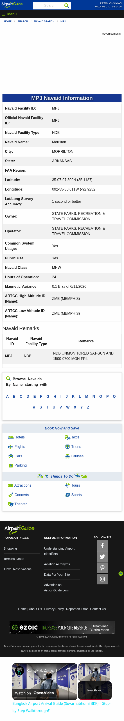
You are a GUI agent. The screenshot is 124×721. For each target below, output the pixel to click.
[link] (19, 670)
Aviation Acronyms (57, 564)
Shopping (10, 548)
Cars (15, 456)
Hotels (16, 437)
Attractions (19, 485)
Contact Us (98, 609)
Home (7, 21)
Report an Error (77, 609)
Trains (73, 447)
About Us (35, 609)
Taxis (72, 437)
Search (23, 21)
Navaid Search (44, 21)
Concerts (18, 495)
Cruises (74, 456)
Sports (73, 495)
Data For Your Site (57, 574)
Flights (16, 447)
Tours (72, 485)
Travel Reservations (18, 569)
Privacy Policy (54, 609)
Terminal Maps (14, 559)
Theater (17, 504)
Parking (17, 465)
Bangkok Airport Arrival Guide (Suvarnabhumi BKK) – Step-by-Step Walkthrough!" (44, 670)
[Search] (66, 5)
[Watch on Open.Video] (34, 693)
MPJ (63, 21)
